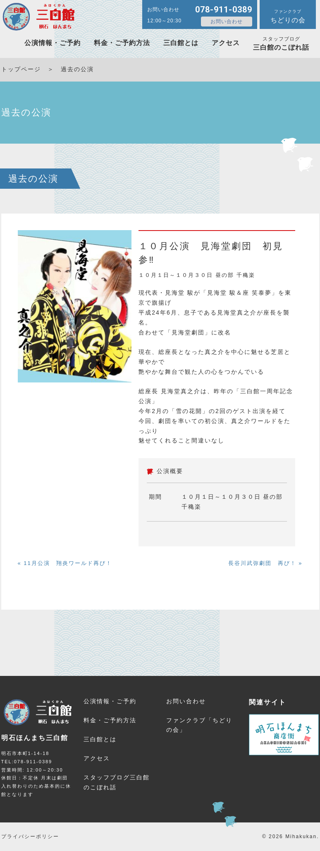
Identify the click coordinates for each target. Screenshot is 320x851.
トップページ (21, 69)
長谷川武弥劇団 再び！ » (265, 563)
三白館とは (180, 42)
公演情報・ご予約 (52, 42)
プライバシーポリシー (30, 836)
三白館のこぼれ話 (281, 43)
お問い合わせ (226, 21)
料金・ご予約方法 (122, 42)
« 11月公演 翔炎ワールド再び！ (65, 563)
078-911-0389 (223, 9)
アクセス (226, 42)
